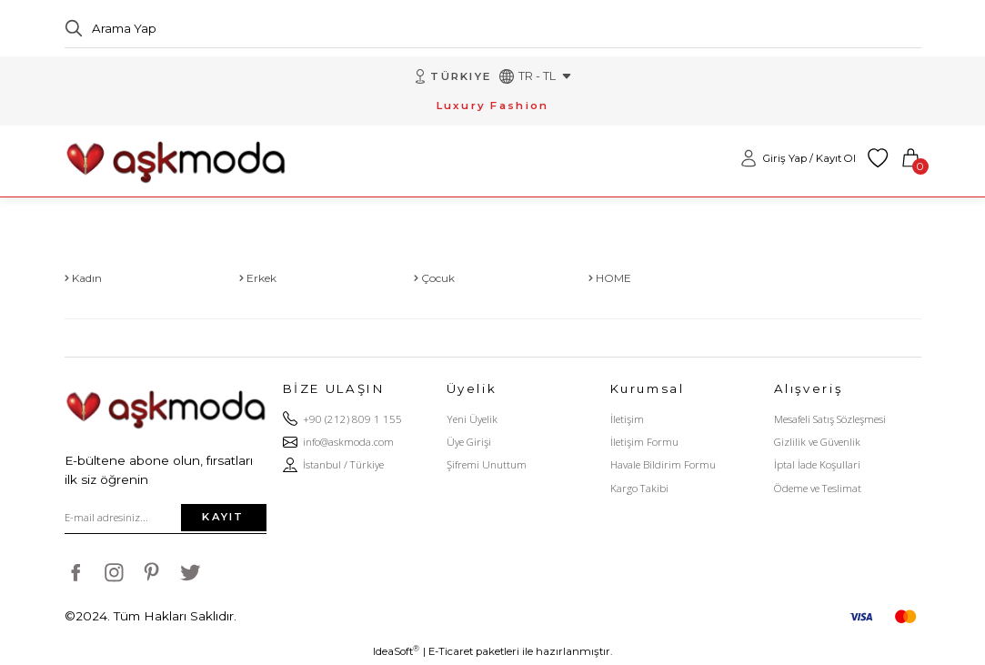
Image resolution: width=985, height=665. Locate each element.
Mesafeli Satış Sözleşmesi (830, 419)
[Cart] (910, 159)
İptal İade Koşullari (817, 465)
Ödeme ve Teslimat (817, 488)
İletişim (627, 419)
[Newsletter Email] (165, 517)
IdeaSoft (396, 652)
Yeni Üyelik (472, 419)
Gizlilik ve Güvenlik (817, 442)
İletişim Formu (644, 442)
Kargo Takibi (639, 488)
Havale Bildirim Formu (663, 465)
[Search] (493, 28)
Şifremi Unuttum (487, 465)
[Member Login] (797, 159)
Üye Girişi (469, 442)
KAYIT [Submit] (223, 517)
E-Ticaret (450, 652)
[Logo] (175, 158)
